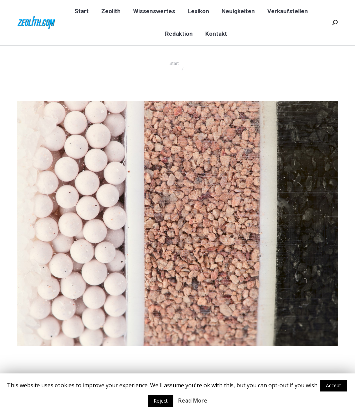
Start (174, 63)
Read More (192, 400)
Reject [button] (161, 400)
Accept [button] (333, 385)
